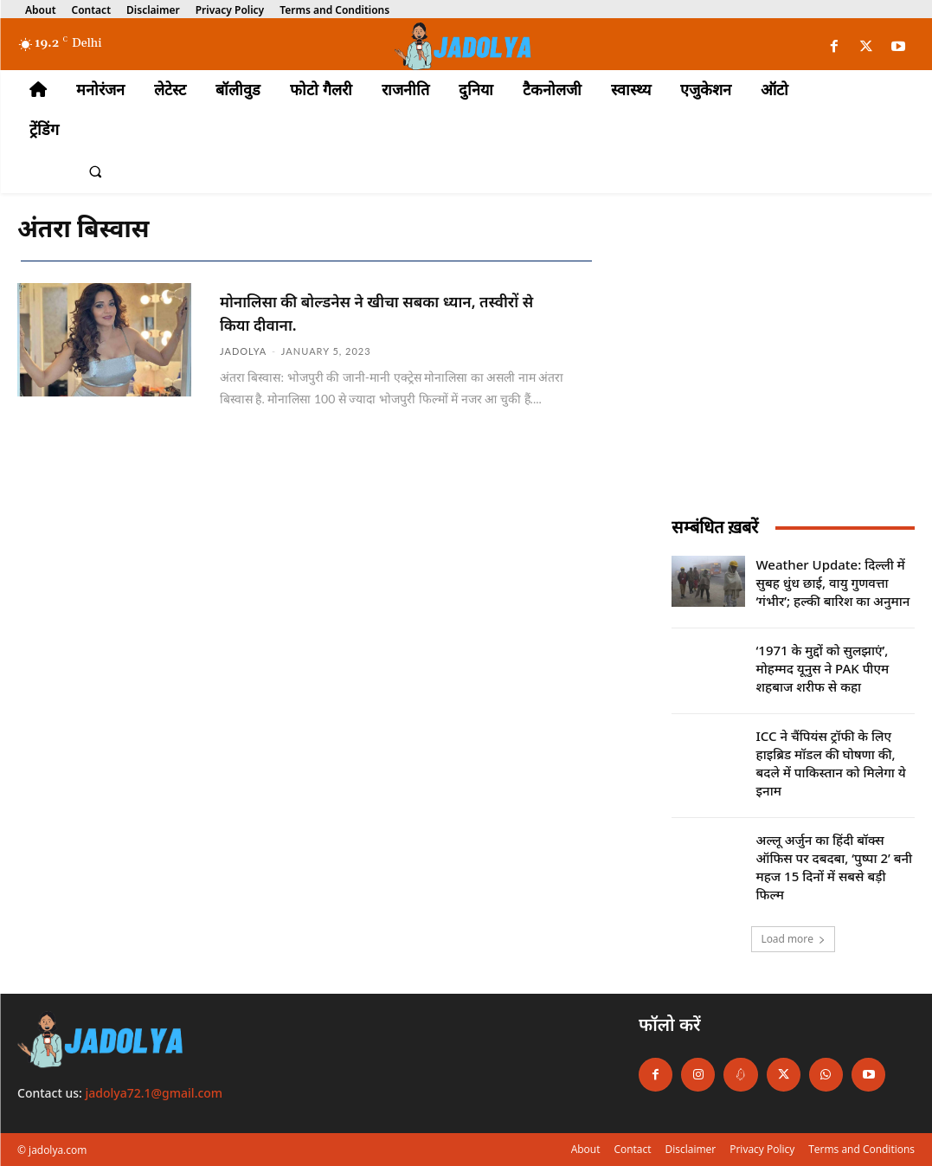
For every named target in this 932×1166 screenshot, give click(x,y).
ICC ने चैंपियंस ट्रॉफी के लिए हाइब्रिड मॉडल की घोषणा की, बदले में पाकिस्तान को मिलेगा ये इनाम (831, 763)
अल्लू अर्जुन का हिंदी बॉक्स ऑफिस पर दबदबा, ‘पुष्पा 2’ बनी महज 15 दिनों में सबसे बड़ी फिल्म (834, 867)
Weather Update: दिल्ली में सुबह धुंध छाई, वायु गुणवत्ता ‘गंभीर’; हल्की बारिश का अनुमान (833, 582)
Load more (793, 938)
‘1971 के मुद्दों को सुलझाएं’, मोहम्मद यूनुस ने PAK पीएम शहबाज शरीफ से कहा (823, 668)
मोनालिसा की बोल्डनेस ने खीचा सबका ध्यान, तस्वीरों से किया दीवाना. (378, 311)
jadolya (243, 349)
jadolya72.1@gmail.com (154, 1093)
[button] (95, 172)
